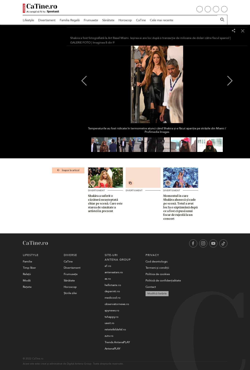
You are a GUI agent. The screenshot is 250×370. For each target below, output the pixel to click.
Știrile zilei (70, 293)
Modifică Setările (157, 293)
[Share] (233, 31)
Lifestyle (28, 20)
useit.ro (109, 323)
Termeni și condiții (157, 268)
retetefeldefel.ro (115, 329)
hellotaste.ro (113, 285)
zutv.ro (109, 336)
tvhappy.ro (112, 317)
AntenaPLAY (113, 349)
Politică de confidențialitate (163, 281)
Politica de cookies (158, 274)
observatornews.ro (117, 304)
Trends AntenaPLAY (117, 342)
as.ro (108, 279)
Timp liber (29, 268)
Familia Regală (70, 20)
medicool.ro (113, 298)
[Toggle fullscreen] (224, 31)
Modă (26, 281)
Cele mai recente (161, 20)
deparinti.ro (112, 291)
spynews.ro (112, 310)
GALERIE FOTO (80, 43)
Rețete (27, 287)
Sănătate (108, 20)
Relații (27, 274)
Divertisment (47, 20)
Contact (151, 287)
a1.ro (108, 266)
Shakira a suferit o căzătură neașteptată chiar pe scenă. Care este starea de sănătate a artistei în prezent (105, 203)
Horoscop (125, 20)
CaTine (141, 20)
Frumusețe (91, 20)
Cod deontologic (157, 262)
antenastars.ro (114, 272)
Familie (27, 262)
